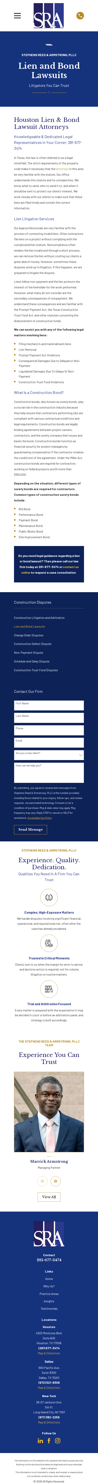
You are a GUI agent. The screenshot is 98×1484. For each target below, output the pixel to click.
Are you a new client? (28, 753)
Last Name (22, 715)
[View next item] (56, 1181)
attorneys (62, 169)
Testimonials (49, 1308)
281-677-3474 (49, 1260)
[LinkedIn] (40, 1440)
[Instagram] (57, 1440)
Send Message (30, 829)
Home (49, 1279)
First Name (22, 703)
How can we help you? (28, 765)
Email (19, 740)
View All (49, 1197)
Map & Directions (49, 1353)
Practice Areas (49, 1294)
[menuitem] (49, 617)
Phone (19, 728)
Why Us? (49, 1286)
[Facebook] (49, 1440)
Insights (49, 1301)
